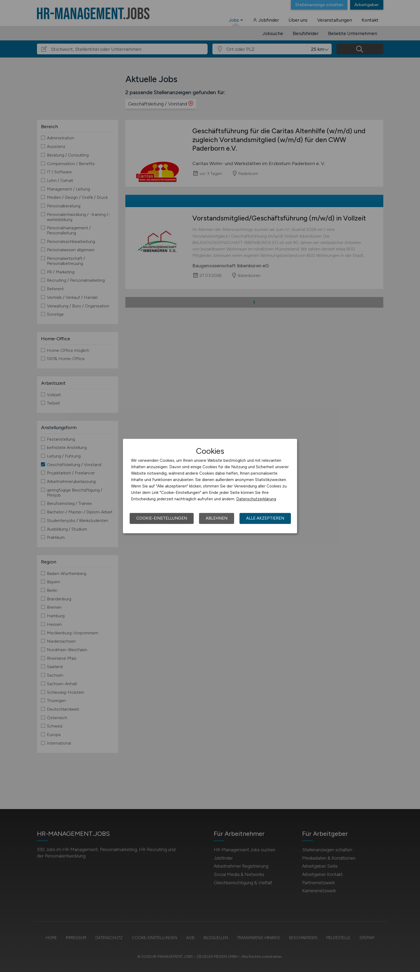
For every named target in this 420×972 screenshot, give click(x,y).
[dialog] (210, 486)
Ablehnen (216, 518)
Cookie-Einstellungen (161, 518)
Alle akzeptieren (265, 518)
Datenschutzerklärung (256, 499)
